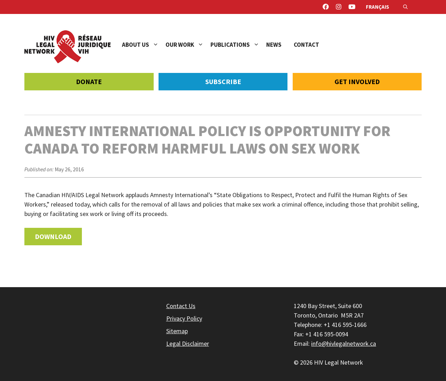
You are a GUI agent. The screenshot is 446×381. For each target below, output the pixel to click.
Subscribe (223, 81)
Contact (306, 44)
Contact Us (180, 306)
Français (377, 6)
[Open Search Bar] (405, 7)
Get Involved (357, 81)
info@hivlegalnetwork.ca (343, 343)
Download (53, 236)
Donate (89, 81)
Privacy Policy (184, 318)
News (274, 44)
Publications (238, 44)
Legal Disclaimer (187, 343)
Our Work (188, 44)
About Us (144, 44)
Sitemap (177, 331)
